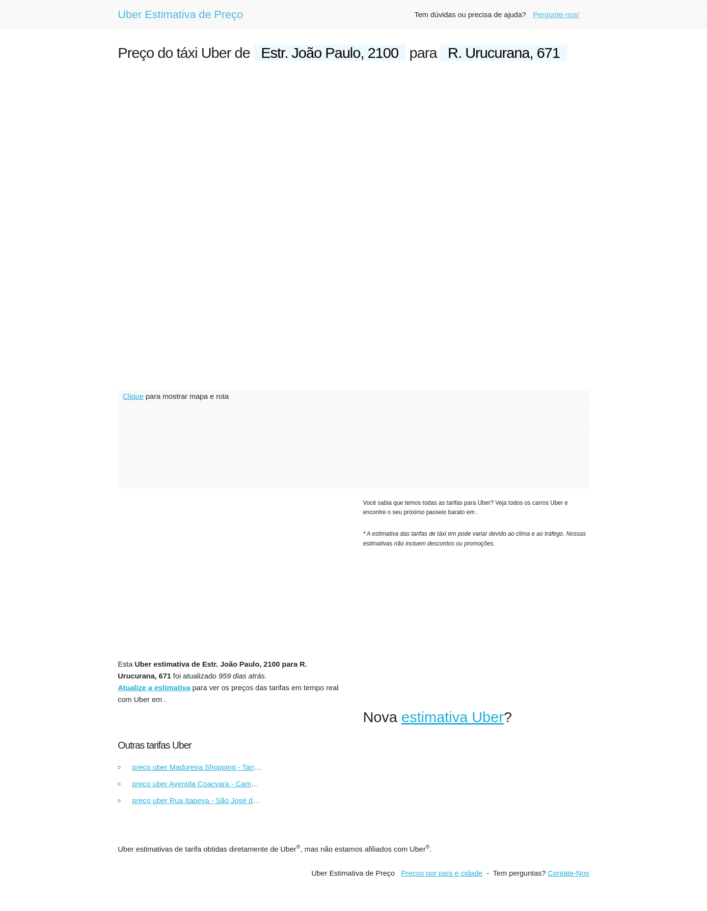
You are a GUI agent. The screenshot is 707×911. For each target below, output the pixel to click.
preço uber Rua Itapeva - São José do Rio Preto (210, 800)
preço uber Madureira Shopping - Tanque (199, 767)
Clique (133, 396)
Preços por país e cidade (442, 873)
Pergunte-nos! (556, 14)
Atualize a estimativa (154, 687)
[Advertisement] (353, 145)
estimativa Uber (453, 717)
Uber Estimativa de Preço (180, 14)
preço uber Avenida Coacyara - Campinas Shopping (217, 784)
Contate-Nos (568, 873)
